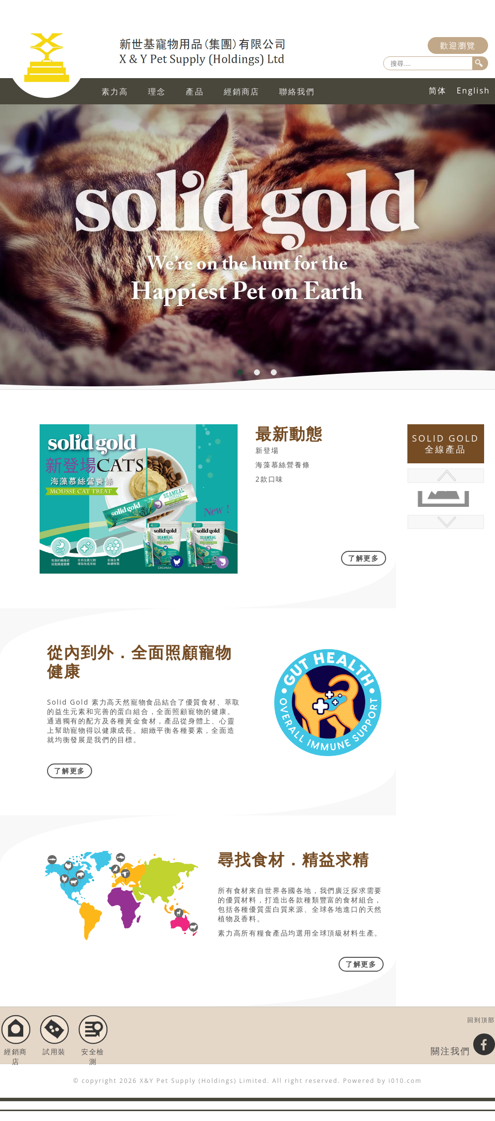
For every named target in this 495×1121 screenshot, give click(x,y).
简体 (437, 90)
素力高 (114, 91)
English (473, 90)
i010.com (405, 1080)
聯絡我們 (297, 91)
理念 (157, 91)
